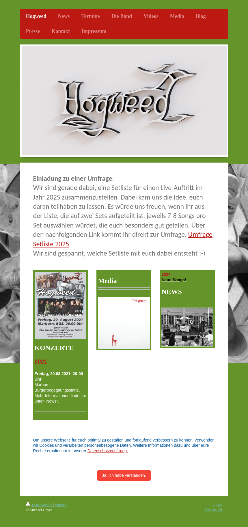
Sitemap (61, 504)
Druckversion (39, 504)
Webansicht (213, 509)
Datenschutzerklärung (107, 450)
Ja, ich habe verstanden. (124, 475)
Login (217, 504)
